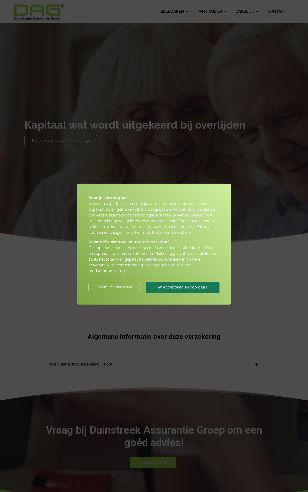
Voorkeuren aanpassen (114, 287)
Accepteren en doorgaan (182, 287)
